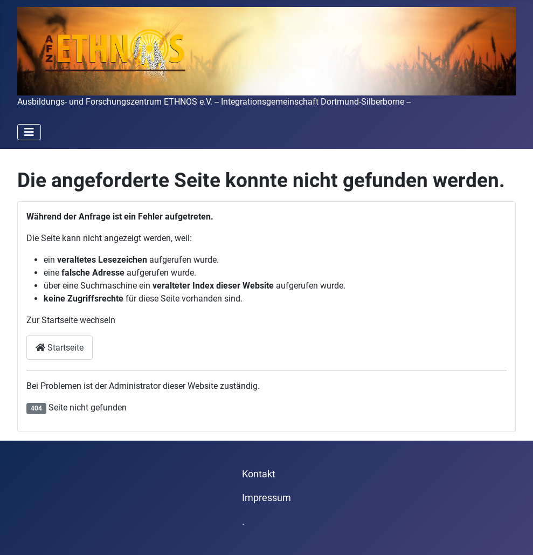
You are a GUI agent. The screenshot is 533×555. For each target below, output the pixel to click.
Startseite (60, 347)
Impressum (266, 497)
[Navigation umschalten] (29, 132)
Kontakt (258, 474)
